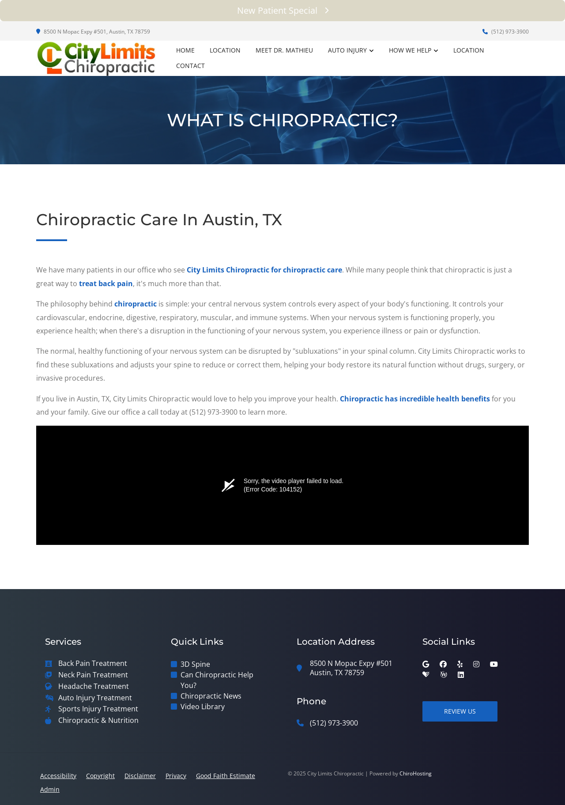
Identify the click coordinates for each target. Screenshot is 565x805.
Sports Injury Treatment (98, 709)
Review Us (460, 711)
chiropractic (135, 304)
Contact (190, 65)
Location (225, 50)
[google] (425, 664)
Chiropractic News (211, 696)
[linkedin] (461, 674)
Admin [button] (50, 789)
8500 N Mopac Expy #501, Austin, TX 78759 (93, 31)
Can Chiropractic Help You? (217, 680)
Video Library (203, 706)
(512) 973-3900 (505, 31)
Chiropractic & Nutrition (98, 720)
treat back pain (106, 283)
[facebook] (443, 664)
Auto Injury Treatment (95, 698)
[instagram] (476, 664)
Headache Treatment (93, 686)
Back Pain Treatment (92, 663)
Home (185, 50)
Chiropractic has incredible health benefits (415, 399)
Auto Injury (347, 50)
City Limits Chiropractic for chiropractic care (264, 270)
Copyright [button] (100, 775)
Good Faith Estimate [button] (225, 775)
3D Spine (195, 664)
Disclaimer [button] (140, 775)
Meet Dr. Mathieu (284, 50)
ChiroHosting (415, 773)
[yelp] (460, 664)
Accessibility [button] (58, 775)
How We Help (410, 50)
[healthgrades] (425, 674)
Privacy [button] (176, 775)
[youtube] (494, 664)
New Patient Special (282, 10)
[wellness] (443, 674)
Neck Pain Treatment (93, 675)
